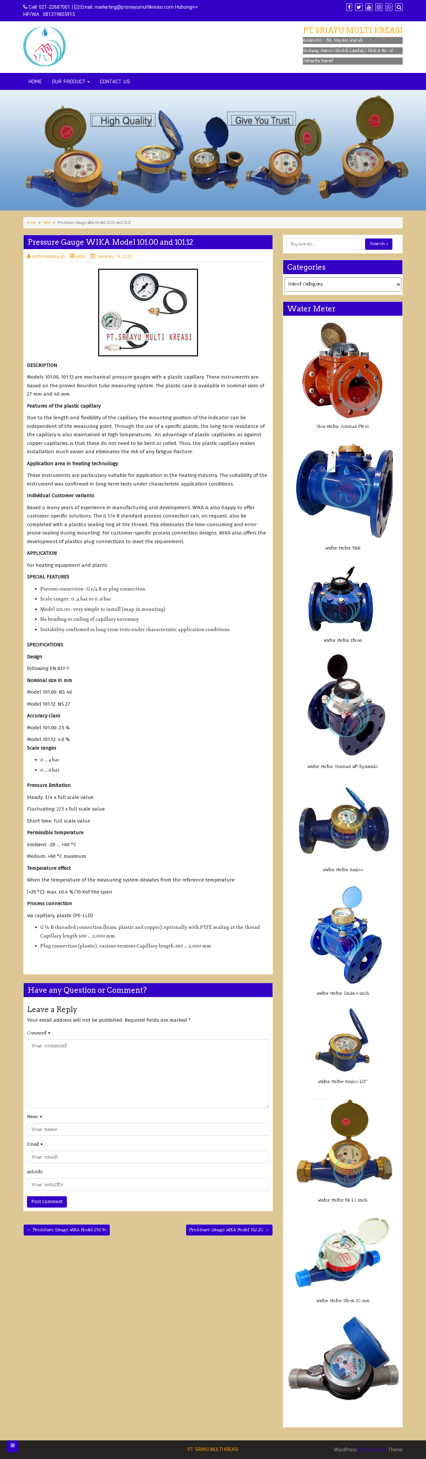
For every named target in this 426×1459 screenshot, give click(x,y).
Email (35, 1144)
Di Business (372, 1450)
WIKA (46, 222)
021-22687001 (54, 7)
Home (31, 222)
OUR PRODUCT (69, 81)
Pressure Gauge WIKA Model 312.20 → (229, 1230)
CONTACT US (115, 81)
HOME (35, 81)
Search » (378, 244)
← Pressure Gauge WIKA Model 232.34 (66, 1230)
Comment (39, 1033)
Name (34, 1117)
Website (35, 1172)
